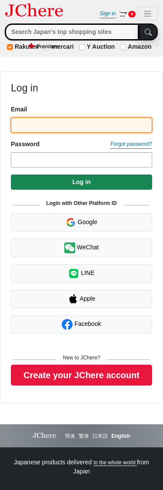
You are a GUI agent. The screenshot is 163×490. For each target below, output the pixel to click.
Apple (81, 299)
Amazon (139, 46)
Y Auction (101, 46)
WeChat (81, 247)
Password (25, 144)
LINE (81, 273)
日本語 (100, 436)
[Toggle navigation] (147, 13)
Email (19, 109)
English (120, 436)
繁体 (84, 436)
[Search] (72, 31)
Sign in (108, 13)
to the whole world (115, 463)
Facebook (81, 324)
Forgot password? (131, 144)
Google (81, 222)
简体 (70, 436)
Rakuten (27, 46)
